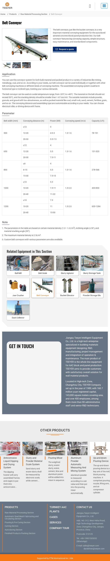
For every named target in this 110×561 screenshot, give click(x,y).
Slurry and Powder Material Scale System (34, 461)
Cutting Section (11, 526)
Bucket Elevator (67, 295)
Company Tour (59, 528)
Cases (54, 517)
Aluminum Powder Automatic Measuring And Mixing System (78, 464)
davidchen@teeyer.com (94, 549)
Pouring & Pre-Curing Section (17, 522)
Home (2, 14)
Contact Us (84, 507)
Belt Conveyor (43, 295)
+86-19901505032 (88, 538)
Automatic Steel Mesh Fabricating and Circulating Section (22, 517)
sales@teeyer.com (91, 545)
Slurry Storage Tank (92, 273)
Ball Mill (18, 273)
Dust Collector (18, 318)
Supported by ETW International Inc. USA (55, 558)
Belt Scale (42, 273)
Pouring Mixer (55, 458)
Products (13, 14)
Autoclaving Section (13, 530)
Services (55, 522)
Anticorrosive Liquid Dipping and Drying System (10, 463)
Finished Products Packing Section (20, 533)
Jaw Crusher (18, 295)
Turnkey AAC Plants (58, 509)
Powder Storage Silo (92, 295)
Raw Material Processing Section (33, 14)
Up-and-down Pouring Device (100, 459)
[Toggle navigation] (104, 5)
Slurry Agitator (67, 273)
